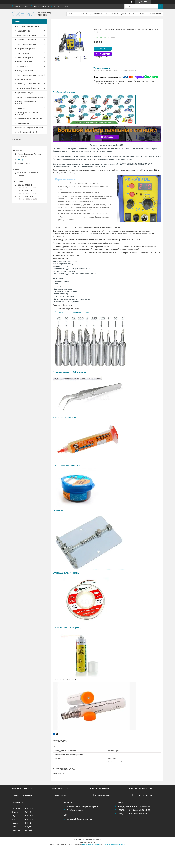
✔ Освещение (20, 108)
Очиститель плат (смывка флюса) (67, 627)
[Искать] (160, 6)
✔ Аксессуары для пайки (24, 71)
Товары (84, 14)
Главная (72, 14)
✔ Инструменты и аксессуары (25, 40)
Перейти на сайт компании (64, 92)
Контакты (114, 14)
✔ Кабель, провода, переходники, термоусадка (27, 113)
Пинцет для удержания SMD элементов (69, 372)
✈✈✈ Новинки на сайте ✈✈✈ (26, 132)
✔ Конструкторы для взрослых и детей (29, 119)
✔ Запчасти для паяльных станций (27, 84)
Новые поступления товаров (142, 795)
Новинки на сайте (100, 14)
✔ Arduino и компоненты (23, 62)
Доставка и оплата (128, 14)
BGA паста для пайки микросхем (67, 465)
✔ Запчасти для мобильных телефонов (29, 97)
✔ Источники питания (22, 53)
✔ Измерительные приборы (25, 49)
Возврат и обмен (156, 14)
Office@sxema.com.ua (26, 160)
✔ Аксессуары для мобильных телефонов (25, 103)
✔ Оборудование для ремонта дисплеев (29, 75)
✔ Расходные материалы (24, 57)
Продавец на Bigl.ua (87, 842)
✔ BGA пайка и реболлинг (24, 79)
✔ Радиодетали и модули (24, 93)
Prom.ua (98, 840)
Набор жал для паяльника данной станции (71, 312)
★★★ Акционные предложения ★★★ (29, 128)
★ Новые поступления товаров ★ (27, 27)
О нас (142, 14)
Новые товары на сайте (101, 795)
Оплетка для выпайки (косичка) (66, 573)
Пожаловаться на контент (91, 844)
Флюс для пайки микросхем (64, 418)
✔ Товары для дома (22, 123)
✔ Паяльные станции (22, 31)
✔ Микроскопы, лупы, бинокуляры (27, 88)
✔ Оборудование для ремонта (25, 44)
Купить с (102, 54)
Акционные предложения (23, 795)
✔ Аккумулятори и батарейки (25, 35)
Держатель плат (60, 510)
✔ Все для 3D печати (22, 66)
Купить (102, 49)
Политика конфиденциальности (113, 844)
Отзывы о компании (61, 795)
